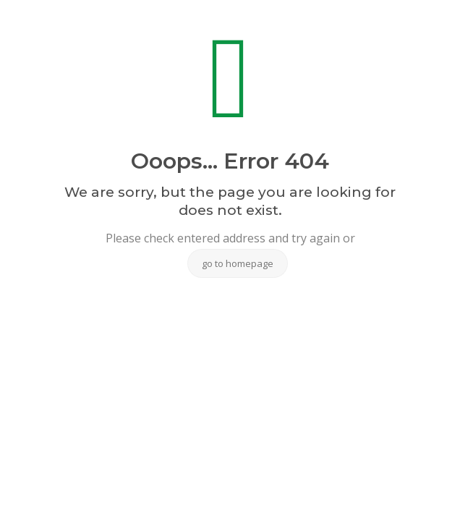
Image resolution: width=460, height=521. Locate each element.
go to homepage (237, 263)
